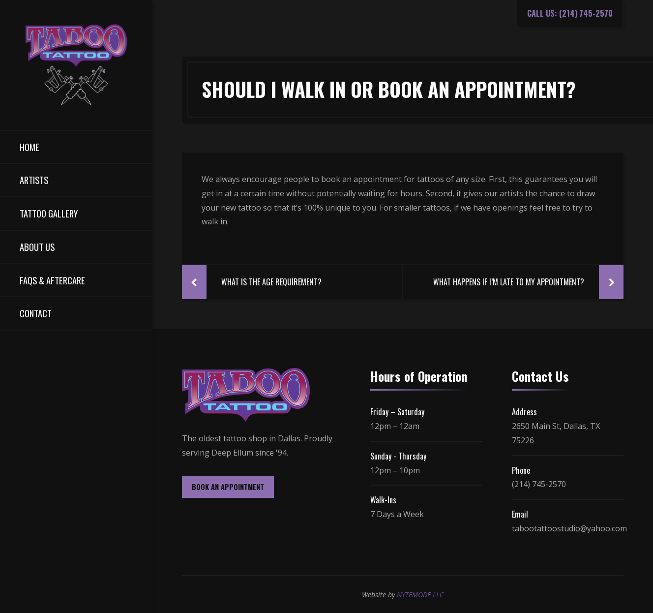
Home (29, 146)
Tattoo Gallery (49, 213)
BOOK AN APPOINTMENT (228, 487)
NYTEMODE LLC (420, 594)
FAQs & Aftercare (52, 280)
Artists (34, 179)
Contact (36, 313)
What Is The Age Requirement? (271, 282)
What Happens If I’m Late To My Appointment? (508, 282)
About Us (37, 246)
